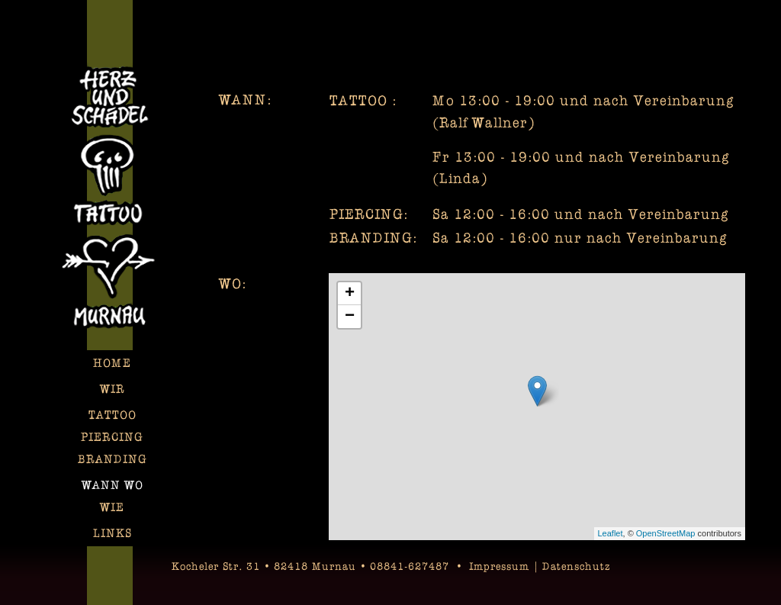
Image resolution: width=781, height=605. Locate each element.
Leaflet (610, 533)
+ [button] (350, 293)
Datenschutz (576, 565)
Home (112, 363)
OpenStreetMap (666, 533)
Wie (112, 507)
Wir (112, 388)
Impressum (499, 565)
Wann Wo (112, 485)
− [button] (350, 316)
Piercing (112, 437)
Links (112, 533)
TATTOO (112, 414)
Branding (112, 459)
